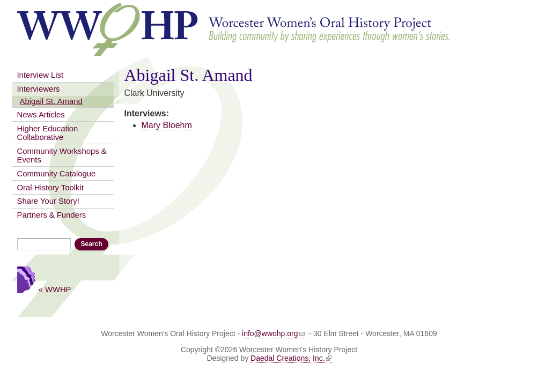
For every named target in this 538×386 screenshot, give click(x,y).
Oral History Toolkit (50, 187)
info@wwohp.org (273, 333)
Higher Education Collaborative (47, 133)
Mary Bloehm (167, 125)
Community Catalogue (56, 173)
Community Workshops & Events (62, 155)
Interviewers (38, 89)
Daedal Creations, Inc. (290, 358)
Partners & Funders (51, 215)
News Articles (41, 114)
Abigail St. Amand (51, 101)
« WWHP (55, 289)
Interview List (40, 75)
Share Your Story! (48, 201)
